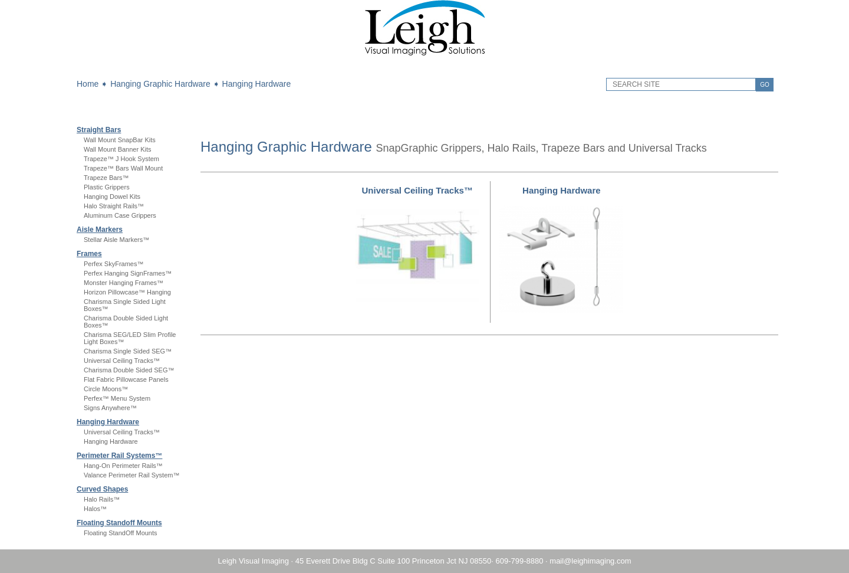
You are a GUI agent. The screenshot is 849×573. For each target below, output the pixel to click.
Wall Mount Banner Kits (118, 149)
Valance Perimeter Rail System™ (131, 475)
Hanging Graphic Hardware (160, 84)
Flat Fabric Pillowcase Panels (126, 379)
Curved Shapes (102, 489)
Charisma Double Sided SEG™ (129, 370)
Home (87, 84)
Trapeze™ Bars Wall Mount (123, 168)
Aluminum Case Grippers (120, 215)
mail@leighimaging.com (590, 560)
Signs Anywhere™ (110, 407)
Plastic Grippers (107, 187)
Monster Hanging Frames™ (123, 282)
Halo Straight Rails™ (114, 205)
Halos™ (95, 508)
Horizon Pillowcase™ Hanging (127, 292)
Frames (89, 254)
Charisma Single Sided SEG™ (128, 351)
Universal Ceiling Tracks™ (122, 360)
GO (764, 84)
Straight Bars (99, 130)
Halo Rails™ (102, 499)
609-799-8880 (519, 560)
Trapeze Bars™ (106, 177)
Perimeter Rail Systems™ (119, 455)
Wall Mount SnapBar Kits (120, 139)
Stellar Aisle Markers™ (116, 239)
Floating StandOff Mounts (120, 532)
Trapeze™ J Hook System (121, 158)
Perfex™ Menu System (117, 398)
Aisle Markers (100, 229)
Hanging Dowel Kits (112, 196)
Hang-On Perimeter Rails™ (123, 465)
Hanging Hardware (256, 84)
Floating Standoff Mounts (119, 523)
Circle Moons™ (106, 388)
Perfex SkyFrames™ (113, 263)
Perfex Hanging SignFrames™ (128, 273)
